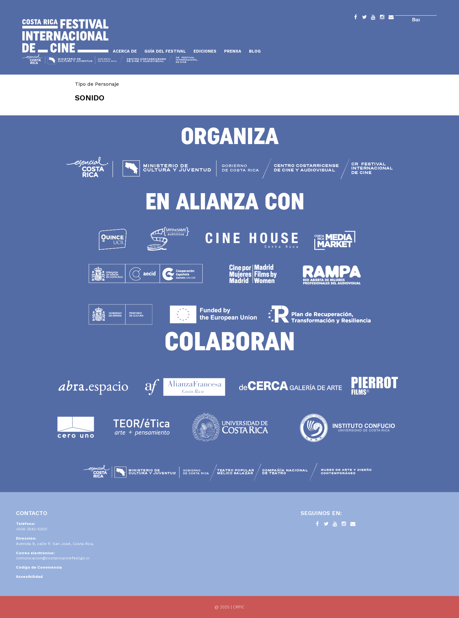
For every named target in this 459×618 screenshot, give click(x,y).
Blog (255, 51)
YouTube (373, 18)
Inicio (65, 36)
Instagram (382, 18)
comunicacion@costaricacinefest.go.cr (53, 558)
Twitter (364, 18)
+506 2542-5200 (31, 529)
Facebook (355, 18)
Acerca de (125, 51)
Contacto (391, 18)
